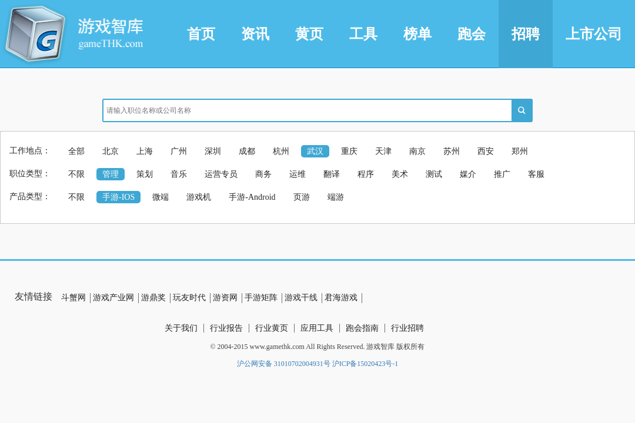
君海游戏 (341, 297)
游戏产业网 (113, 297)
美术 (400, 174)
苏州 (451, 151)
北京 (110, 151)
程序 (365, 174)
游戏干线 (301, 297)
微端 (160, 197)
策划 (144, 174)
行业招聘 (407, 328)
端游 (335, 197)
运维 (297, 174)
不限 (76, 174)
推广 (502, 174)
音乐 (179, 174)
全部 (76, 151)
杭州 (281, 151)
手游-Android (252, 197)
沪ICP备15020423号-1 (365, 364)
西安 (485, 151)
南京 (417, 151)
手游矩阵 (261, 297)
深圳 (213, 151)
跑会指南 (362, 328)
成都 (247, 151)
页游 (301, 197)
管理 (110, 174)
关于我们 (181, 328)
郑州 (520, 151)
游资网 (225, 297)
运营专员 (221, 174)
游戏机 (198, 197)
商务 (263, 174)
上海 (144, 151)
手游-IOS (118, 197)
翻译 (331, 174)
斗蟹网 (73, 297)
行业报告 (226, 328)
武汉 (315, 151)
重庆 (349, 151)
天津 (383, 151)
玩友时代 (189, 297)
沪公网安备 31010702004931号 (283, 364)
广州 (179, 151)
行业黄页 (271, 328)
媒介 (468, 174)
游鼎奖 (153, 297)
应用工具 (316, 328)
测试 (434, 174)
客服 (536, 174)
